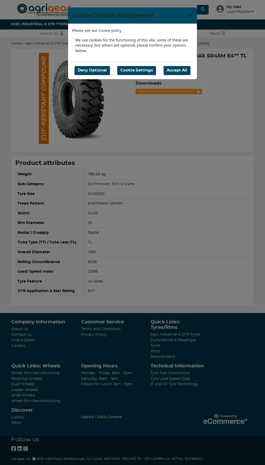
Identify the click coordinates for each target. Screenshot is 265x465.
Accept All (177, 70)
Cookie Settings (136, 70)
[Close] (191, 15)
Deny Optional (92, 70)
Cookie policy (110, 30)
